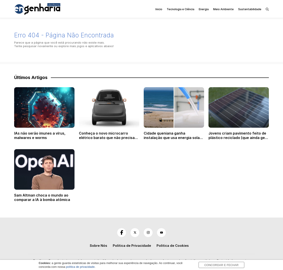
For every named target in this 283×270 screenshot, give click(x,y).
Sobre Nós (98, 245)
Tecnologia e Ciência (180, 9)
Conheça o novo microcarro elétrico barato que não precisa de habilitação (107, 137)
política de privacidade (80, 266)
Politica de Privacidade (132, 245)
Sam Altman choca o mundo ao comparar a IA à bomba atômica (42, 197)
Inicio (158, 9)
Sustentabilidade (249, 9)
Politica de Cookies (173, 245)
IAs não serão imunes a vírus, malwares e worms (39, 135)
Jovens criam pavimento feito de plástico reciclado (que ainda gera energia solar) (238, 137)
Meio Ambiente (223, 9)
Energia (204, 9)
